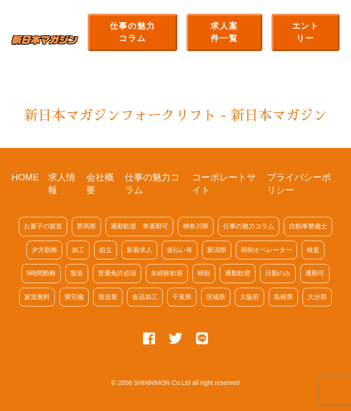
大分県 (317, 296)
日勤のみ (278, 273)
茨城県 (215, 296)
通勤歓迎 (237, 273)
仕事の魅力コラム (132, 32)
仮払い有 (179, 249)
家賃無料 (37, 296)
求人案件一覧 (224, 32)
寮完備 (74, 296)
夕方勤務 (44, 249)
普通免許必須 (117, 273)
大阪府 (249, 296)
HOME (25, 177)
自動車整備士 (308, 226)
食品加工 (145, 296)
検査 (313, 249)
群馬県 (86, 226)
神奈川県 (195, 226)
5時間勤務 (41, 273)
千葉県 (181, 296)
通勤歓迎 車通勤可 (139, 226)
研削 (203, 273)
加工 (78, 249)
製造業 (107, 296)
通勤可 (314, 273)
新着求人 (139, 249)
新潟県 (216, 249)
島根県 (283, 296)
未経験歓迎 (167, 273)
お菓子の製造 (43, 226)
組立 (105, 249)
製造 (76, 273)
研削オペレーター (266, 249)
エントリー (305, 32)
